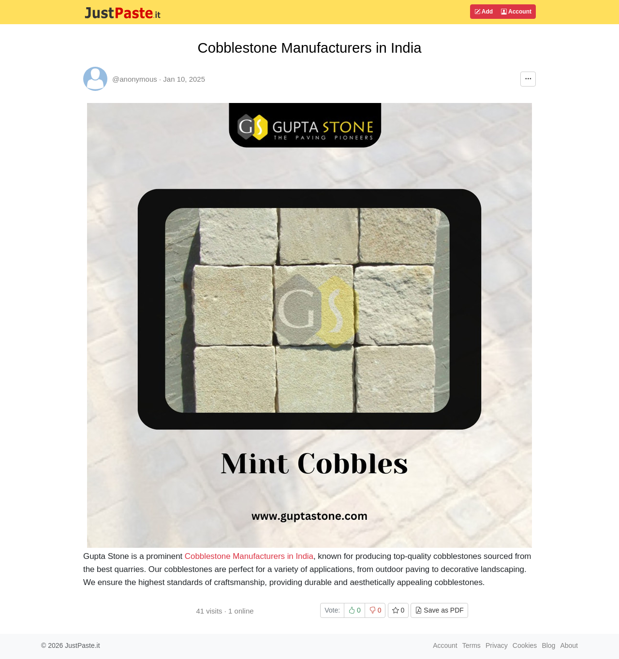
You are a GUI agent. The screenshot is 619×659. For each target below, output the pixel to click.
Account (516, 11)
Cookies (525, 645)
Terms (471, 645)
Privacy (497, 645)
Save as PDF (439, 610)
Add (483, 11)
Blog (548, 645)
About (569, 645)
